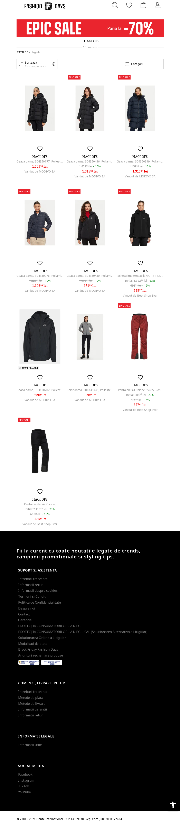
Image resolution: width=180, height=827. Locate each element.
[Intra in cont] (157, 5)
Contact (24, 614)
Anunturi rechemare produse (40, 655)
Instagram (26, 780)
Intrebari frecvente (33, 579)
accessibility (173, 805)
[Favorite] (129, 5)
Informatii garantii (32, 709)
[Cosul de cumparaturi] (143, 5)
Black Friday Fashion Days (38, 649)
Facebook (25, 774)
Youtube (24, 792)
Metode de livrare (31, 703)
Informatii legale (36, 736)
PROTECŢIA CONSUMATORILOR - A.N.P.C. (49, 626)
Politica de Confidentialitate (39, 602)
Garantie (25, 620)
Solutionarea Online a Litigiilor (42, 637)
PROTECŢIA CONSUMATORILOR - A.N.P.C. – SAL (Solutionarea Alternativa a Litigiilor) (83, 632)
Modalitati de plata (32, 643)
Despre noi (26, 608)
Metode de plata (30, 697)
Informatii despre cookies (38, 590)
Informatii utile (30, 745)
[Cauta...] (114, 5)
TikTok (23, 786)
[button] (37, 64)
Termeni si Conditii (33, 596)
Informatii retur (30, 585)
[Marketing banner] (90, 28)
